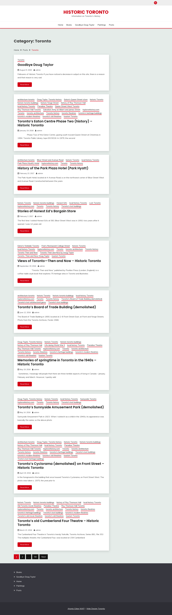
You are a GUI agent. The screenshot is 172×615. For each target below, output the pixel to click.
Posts (111, 25)
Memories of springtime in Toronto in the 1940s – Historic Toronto (57, 362)
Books (69, 25)
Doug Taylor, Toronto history (49, 99)
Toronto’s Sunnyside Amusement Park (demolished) (61, 407)
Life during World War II (54, 345)
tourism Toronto (71, 116)
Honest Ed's (62, 203)
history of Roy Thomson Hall (73, 103)
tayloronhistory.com (91, 109)
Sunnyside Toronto (88, 399)
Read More (24, 84)
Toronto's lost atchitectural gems (32, 302)
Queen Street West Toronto (67, 106)
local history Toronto (26, 106)
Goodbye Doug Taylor (84, 25)
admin (38, 70)
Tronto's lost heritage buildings (31, 459)
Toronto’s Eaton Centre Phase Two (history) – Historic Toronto (55, 123)
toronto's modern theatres (29, 116)
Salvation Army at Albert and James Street (61, 109)
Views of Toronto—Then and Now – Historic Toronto (59, 261)
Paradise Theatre (45, 106)
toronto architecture (35, 113)
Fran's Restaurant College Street (55, 246)
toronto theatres (69, 113)
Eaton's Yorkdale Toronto (28, 246)
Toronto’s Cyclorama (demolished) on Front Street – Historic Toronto (61, 465)
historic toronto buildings (28, 103)
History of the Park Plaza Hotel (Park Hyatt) (53, 168)
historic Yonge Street (50, 103)
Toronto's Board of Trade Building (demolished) (81, 299)
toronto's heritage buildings (90, 113)
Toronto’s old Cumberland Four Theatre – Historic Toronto (58, 523)
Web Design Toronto (95, 608)
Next (43, 557)
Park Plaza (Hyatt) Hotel (28, 163)
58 (35, 557)
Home (60, 25)
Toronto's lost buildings (71, 206)
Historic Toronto (86, 12)
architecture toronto (26, 99)
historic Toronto (96, 99)
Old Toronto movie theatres (29, 506)
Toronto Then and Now (28, 252)
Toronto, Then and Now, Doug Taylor (33, 256)
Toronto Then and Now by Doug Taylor (57, 252)
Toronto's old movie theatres (30, 516)
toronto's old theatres (52, 116)
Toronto (21, 60)
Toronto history (52, 113)
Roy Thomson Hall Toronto (29, 109)
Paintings (102, 25)
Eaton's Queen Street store (76, 99)
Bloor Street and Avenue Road (50, 160)
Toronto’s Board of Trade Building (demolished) (57, 307)
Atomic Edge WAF (76, 608)
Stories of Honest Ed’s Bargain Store (47, 211)
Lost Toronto (95, 203)
